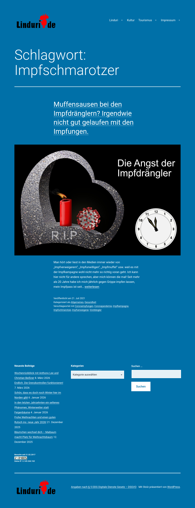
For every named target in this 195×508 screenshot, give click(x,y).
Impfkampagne (120, 306)
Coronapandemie (103, 306)
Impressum (168, 20)
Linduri (113, 20)
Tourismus (145, 20)
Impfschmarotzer (62, 310)
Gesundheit (90, 302)
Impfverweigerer (80, 310)
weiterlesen (92, 286)
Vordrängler (96, 310)
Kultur (131, 20)
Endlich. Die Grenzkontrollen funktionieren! (38, 382)
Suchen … (136, 366)
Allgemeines (77, 302)
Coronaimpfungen (84, 306)
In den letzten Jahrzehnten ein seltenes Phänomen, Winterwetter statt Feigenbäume (36, 407)
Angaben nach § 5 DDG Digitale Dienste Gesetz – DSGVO (103, 486)
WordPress (173, 486)
